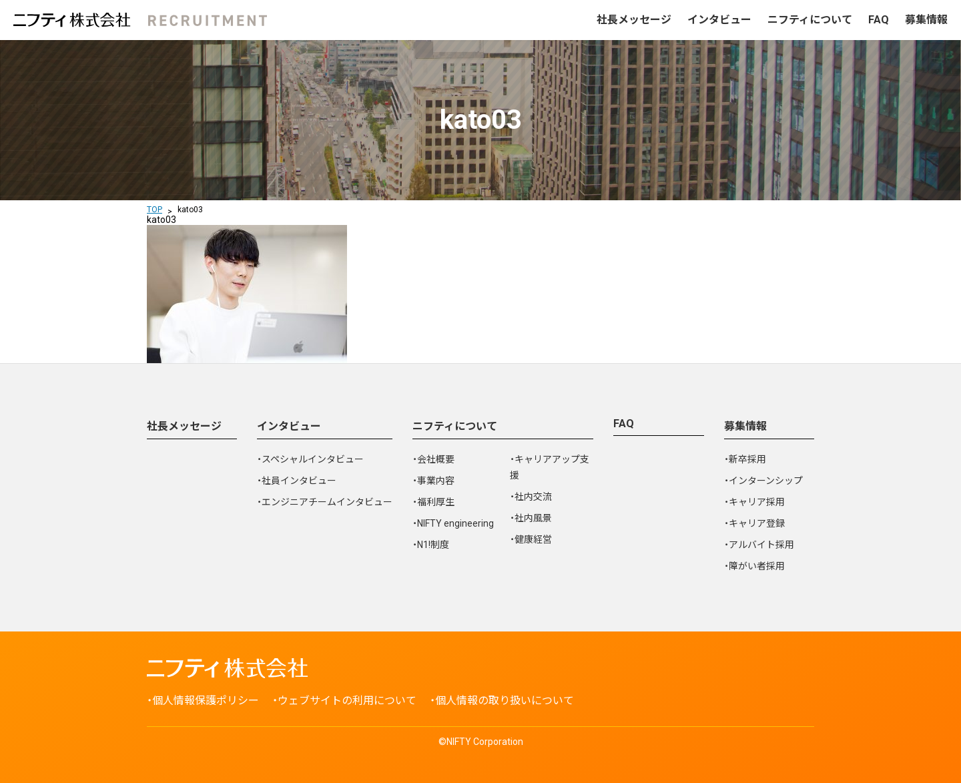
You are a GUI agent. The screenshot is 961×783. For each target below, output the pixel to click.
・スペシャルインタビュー (310, 459)
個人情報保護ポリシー (205, 700)
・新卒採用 (745, 459)
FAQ (878, 19)
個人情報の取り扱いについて (504, 700)
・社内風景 (531, 518)
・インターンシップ (763, 480)
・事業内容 (433, 480)
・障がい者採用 (754, 566)
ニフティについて (809, 19)
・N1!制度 (430, 544)
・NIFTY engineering (453, 523)
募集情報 (926, 19)
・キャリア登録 (754, 523)
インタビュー (719, 19)
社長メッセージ (634, 19)
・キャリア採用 (754, 502)
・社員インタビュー (296, 480)
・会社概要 (433, 459)
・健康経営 (531, 539)
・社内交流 (531, 496)
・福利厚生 (433, 502)
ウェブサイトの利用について (347, 700)
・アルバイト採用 (759, 544)
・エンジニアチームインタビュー (324, 502)
